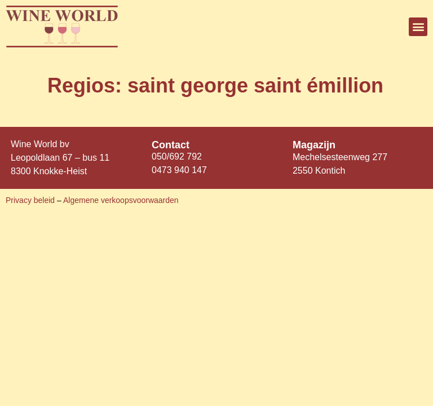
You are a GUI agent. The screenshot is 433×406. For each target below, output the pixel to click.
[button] (418, 26)
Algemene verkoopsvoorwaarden (121, 200)
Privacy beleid (31, 200)
